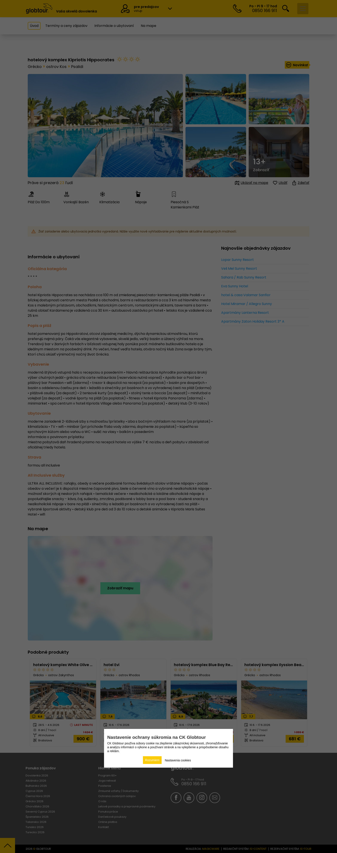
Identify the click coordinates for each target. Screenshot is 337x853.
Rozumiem (152, 760)
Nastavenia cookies (178, 760)
